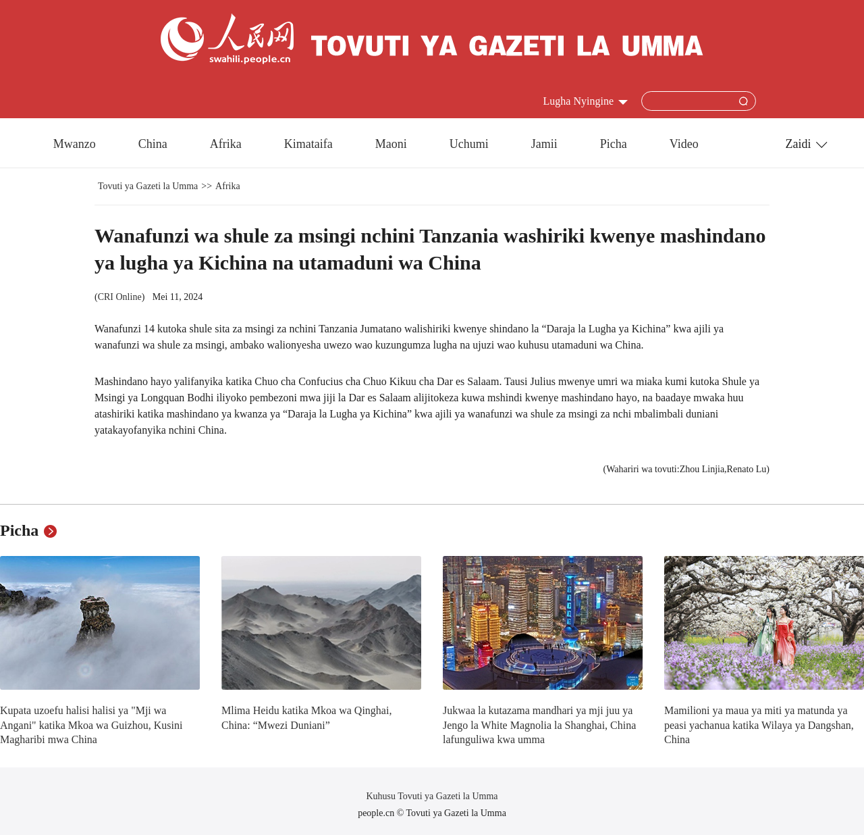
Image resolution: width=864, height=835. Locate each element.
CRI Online (120, 297)
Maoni (391, 144)
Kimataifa (308, 144)
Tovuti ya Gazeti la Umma (148, 186)
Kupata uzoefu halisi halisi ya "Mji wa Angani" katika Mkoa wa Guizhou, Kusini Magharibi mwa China (91, 725)
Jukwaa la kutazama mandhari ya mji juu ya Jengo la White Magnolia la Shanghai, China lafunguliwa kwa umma (539, 725)
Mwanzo (74, 144)
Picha (613, 144)
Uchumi (469, 144)
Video (684, 144)
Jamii (544, 144)
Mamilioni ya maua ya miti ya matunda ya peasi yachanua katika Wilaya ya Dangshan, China (759, 725)
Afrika (226, 144)
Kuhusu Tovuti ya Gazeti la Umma (431, 796)
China (152, 144)
